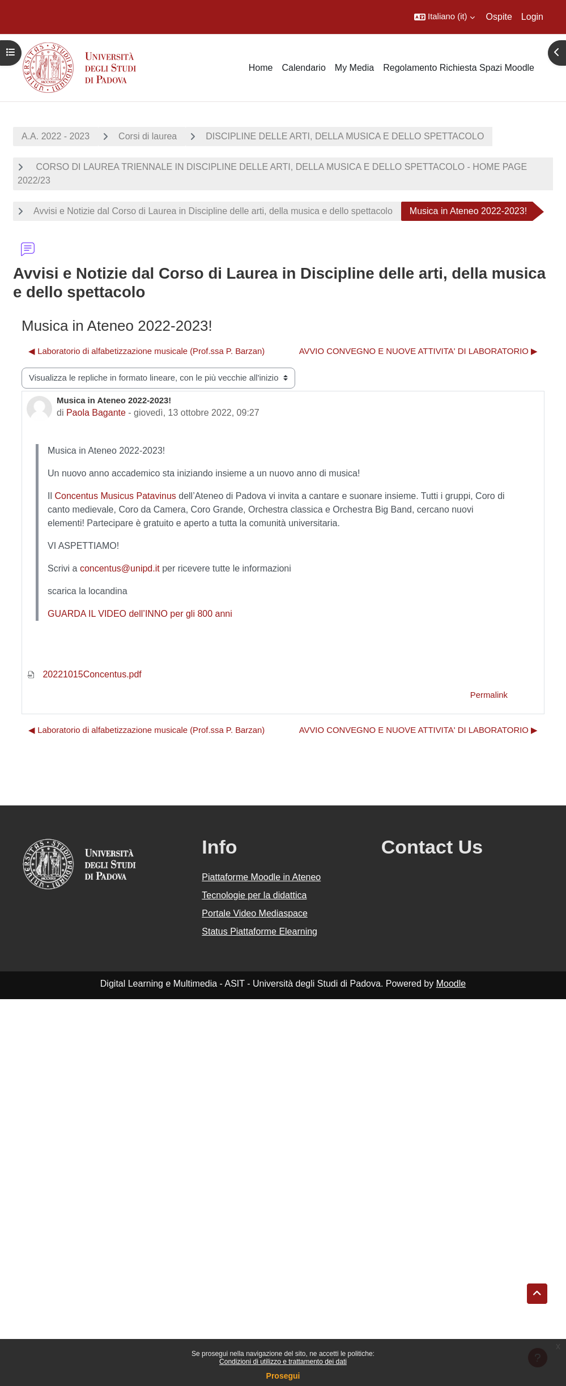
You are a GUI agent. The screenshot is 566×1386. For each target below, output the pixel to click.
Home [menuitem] (261, 68)
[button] (444, 17)
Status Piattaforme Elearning (259, 931)
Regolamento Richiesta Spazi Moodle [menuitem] (458, 68)
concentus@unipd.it (120, 568)
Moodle (451, 983)
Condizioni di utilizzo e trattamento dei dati (283, 1362)
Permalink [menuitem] (489, 695)
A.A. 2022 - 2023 (56, 136)
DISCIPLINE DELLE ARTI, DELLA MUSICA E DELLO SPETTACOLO (345, 136)
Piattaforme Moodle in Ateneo (261, 877)
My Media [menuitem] (354, 68)
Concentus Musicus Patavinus (115, 496)
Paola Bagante (96, 412)
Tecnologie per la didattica (254, 895)
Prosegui (283, 1375)
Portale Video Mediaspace (255, 913)
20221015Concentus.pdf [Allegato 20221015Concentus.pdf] (84, 674)
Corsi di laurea (147, 136)
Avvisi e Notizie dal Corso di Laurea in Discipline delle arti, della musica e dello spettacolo (213, 211)
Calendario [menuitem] (303, 68)
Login (532, 17)
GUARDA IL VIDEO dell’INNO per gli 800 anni (140, 614)
